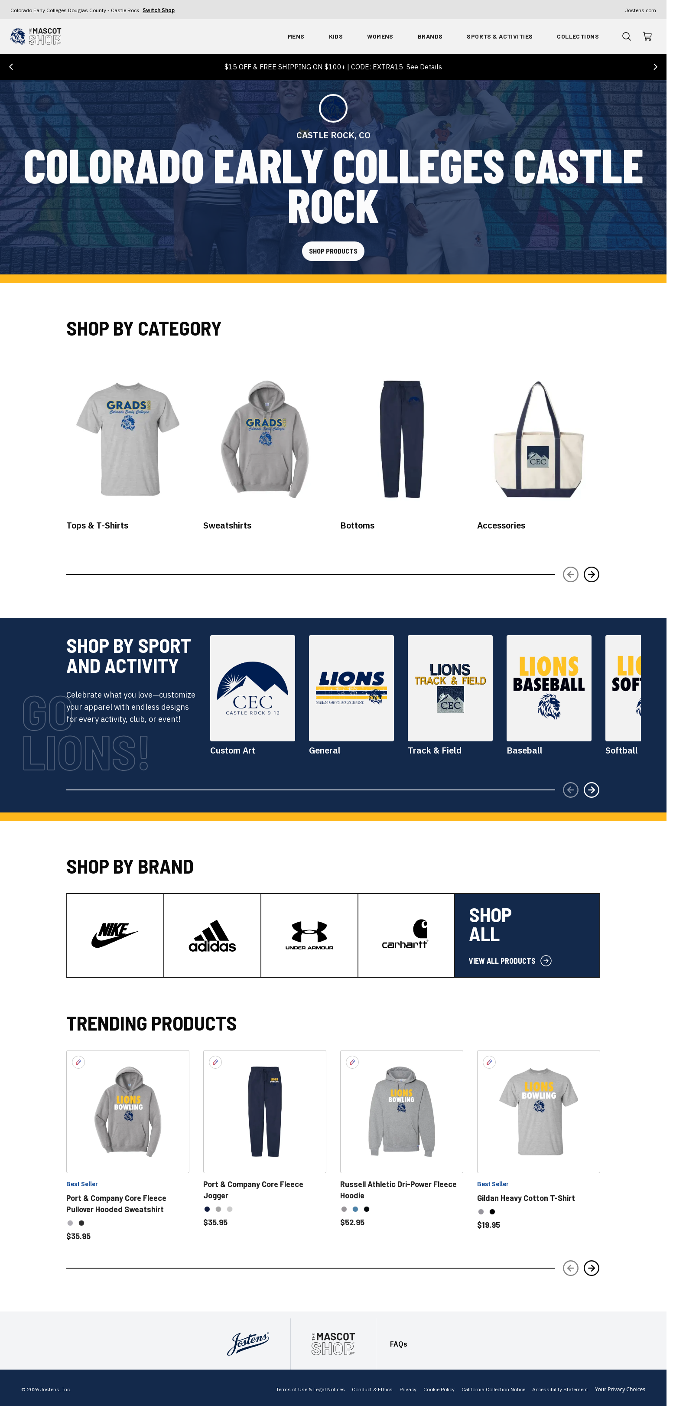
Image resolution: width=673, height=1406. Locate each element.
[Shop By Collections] (578, 36)
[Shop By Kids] (336, 36)
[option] (70, 1221)
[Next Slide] (591, 572)
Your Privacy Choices (620, 1387)
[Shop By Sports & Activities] (500, 36)
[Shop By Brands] (430, 36)
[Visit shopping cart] (647, 36)
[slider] (68, 573)
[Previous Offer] (11, 64)
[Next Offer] (655, 64)
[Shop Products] (333, 251)
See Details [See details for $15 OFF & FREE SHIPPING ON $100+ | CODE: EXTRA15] (424, 64)
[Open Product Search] (626, 36)
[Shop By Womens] (380, 36)
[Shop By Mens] (296, 36)
